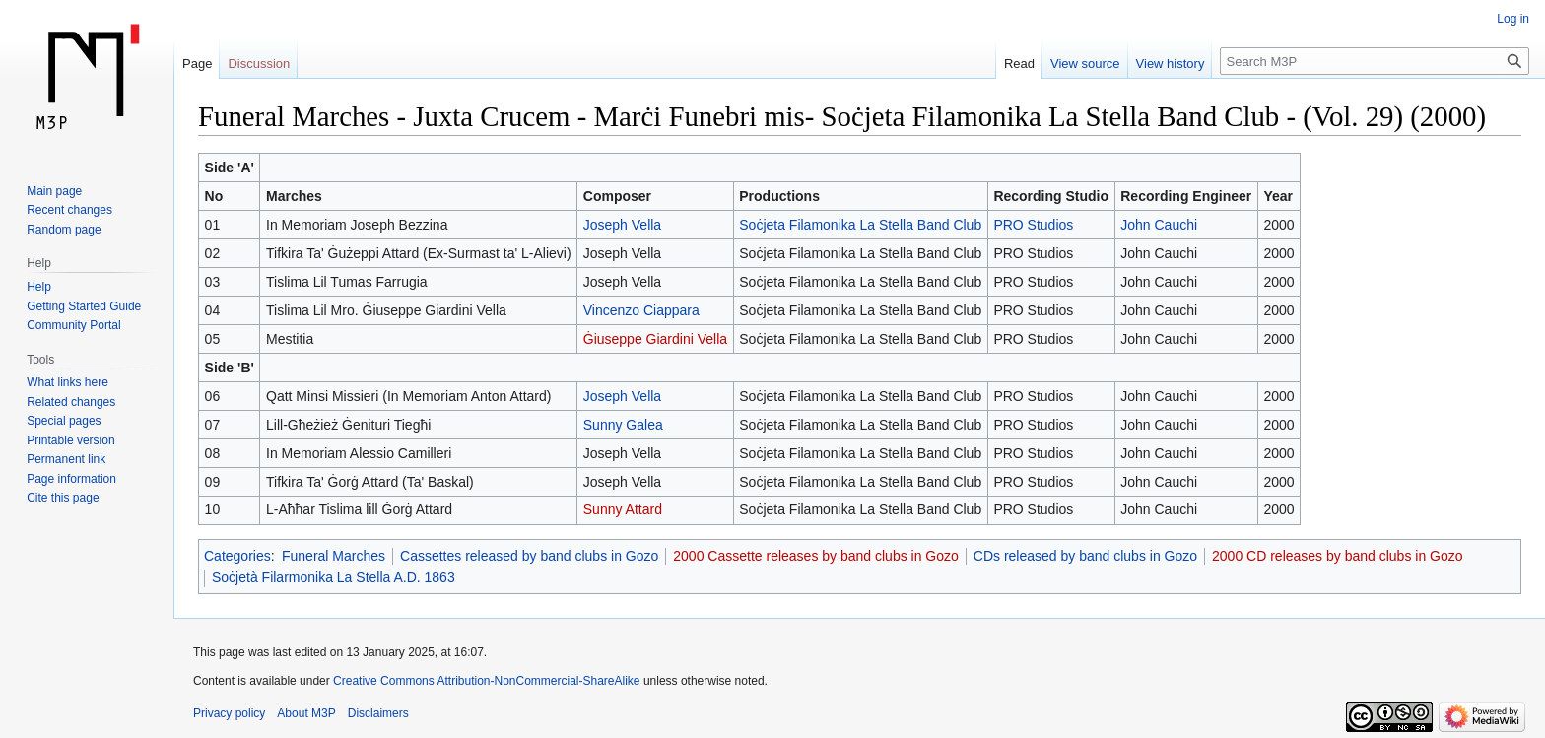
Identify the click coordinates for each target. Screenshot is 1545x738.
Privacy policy (229, 713)
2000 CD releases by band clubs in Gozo (1337, 556)
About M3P (306, 713)
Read (1019, 63)
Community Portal (73, 325)
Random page (64, 229)
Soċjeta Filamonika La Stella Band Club (860, 225)
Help (39, 287)
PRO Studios (1033, 225)
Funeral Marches (333, 556)
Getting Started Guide (84, 306)
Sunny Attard (622, 509)
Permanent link (66, 459)
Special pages (64, 421)
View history (1170, 63)
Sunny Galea (623, 425)
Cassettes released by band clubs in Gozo (529, 556)
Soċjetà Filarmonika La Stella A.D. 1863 (333, 577)
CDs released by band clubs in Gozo (1085, 556)
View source (1085, 63)
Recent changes (69, 210)
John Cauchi (1158, 225)
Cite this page (63, 497)
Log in (1513, 19)
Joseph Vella (622, 225)
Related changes (71, 402)
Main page (54, 191)
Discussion (259, 63)
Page (197, 63)
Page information (71, 479)
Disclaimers (378, 713)
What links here (67, 382)
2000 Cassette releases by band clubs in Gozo (816, 556)
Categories (237, 556)
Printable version (70, 440)
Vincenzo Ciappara (641, 310)
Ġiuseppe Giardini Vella (655, 339)
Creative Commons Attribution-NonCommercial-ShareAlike (486, 681)
